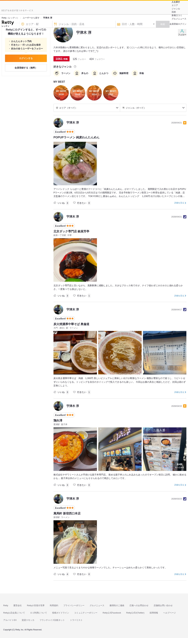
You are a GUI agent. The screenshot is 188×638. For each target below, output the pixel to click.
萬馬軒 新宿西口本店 (67, 513)
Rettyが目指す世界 (35, 605)
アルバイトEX (10, 620)
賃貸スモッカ (28, 620)
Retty (5, 605)
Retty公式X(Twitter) (135, 613)
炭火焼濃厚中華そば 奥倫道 (71, 324)
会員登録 (174, 24)
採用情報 (154, 613)
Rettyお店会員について (14, 613)
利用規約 (54, 605)
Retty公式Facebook (112, 613)
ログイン (182, 24)
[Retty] (8, 23)
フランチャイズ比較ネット (52, 620)
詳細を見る (179, 203)
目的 (174, 12)
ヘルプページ (169, 613)
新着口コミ (177, 15)
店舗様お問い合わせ (163, 605)
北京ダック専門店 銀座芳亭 (71, 231)
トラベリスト (76, 620)
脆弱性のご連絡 (117, 605)
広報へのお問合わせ (138, 605)
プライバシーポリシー (73, 605)
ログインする (26, 58)
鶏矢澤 (57, 420)
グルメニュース (179, 19)
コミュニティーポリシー (85, 613)
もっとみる (179, 465)
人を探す (176, 2)
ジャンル (176, 8)
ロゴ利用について (38, 613)
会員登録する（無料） (26, 67)
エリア (175, 5)
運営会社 (17, 605)
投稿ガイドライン (60, 613)
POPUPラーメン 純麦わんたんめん (76, 137)
